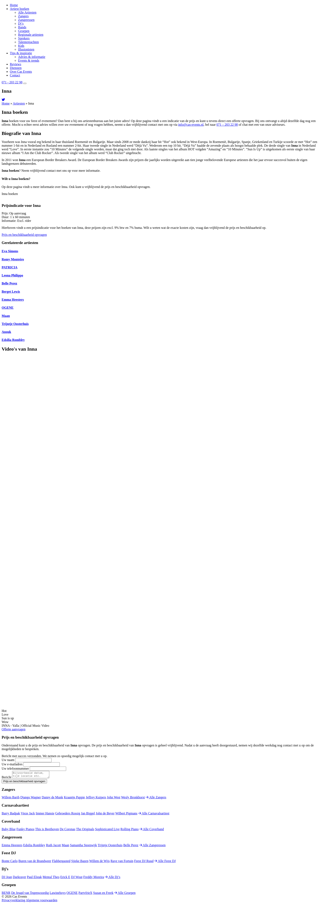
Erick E (65, 878)
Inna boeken (10, 194)
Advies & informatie (31, 57)
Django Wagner (30, 798)
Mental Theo (51, 878)
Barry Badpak (11, 814)
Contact (15, 75)
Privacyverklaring (13, 901)
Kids (21, 45)
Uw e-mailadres (12, 764)
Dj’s (21, 23)
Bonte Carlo (10, 862)
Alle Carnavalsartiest (153, 814)
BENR (6, 894)
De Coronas (67, 830)
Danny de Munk (52, 798)
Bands (22, 27)
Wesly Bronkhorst (133, 798)
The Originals (85, 830)
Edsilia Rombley (34, 846)
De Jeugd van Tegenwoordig (30, 894)
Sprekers (24, 38)
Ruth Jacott (53, 846)
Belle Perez (130, 846)
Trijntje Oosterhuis (110, 846)
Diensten (16, 68)
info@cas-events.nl (191, 124)
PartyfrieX (85, 894)
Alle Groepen (125, 894)
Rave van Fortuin (121, 862)
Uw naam (8, 760)
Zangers (23, 16)
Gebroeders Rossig (67, 814)
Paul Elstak (34, 878)
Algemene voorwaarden (41, 901)
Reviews (15, 64)
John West (113, 798)
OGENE (72, 894)
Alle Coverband (151, 830)
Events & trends (28, 60)
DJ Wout (77, 878)
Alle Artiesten (27, 12)
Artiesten (19, 103)
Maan (65, 846)
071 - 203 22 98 (12, 82)
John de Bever (105, 814)
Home (14, 5)
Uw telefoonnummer (15, 768)
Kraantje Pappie (74, 798)
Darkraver (19, 878)
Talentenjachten (28, 42)
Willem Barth (11, 798)
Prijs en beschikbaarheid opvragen (24, 234)
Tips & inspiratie (21, 53)
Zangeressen (26, 20)
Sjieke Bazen (80, 862)
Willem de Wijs (99, 862)
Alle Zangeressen (152, 846)
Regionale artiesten (30, 34)
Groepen (23, 31)
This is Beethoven (47, 830)
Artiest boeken (19, 8)
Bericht (6, 778)
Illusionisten (26, 49)
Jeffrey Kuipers (96, 798)
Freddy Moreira (93, 878)
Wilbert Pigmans (126, 814)
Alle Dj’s (112, 878)
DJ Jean (7, 878)
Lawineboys (58, 894)
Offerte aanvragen (13, 729)
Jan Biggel (88, 814)
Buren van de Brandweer (34, 862)
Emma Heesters (12, 846)
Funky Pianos (25, 830)
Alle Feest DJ (165, 862)
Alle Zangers (156, 798)
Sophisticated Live (107, 830)
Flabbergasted (61, 862)
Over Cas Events (21, 71)
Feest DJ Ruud (143, 862)
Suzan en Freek (103, 894)
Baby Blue (9, 830)
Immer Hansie (45, 814)
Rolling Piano (130, 830)
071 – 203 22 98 (227, 124)
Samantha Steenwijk (83, 846)
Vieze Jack (28, 814)
